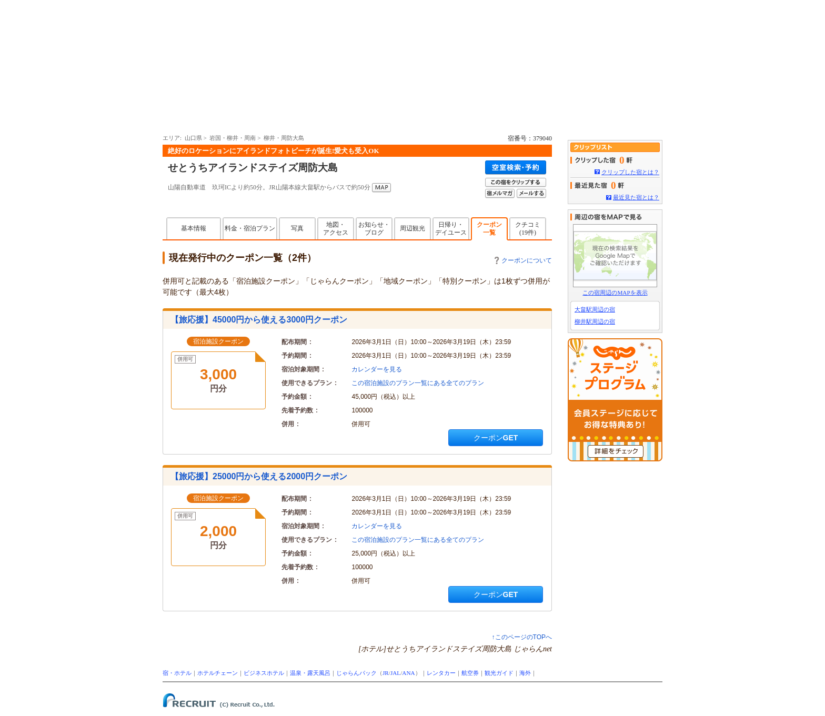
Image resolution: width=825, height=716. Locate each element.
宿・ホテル (177, 673)
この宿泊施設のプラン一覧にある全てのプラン (417, 383)
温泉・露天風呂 (310, 673)
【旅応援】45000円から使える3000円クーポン (258, 319)
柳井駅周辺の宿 (595, 321)
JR (386, 673)
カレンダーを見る (376, 369)
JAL (395, 673)
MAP (381, 188)
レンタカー (441, 673)
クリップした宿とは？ (630, 172)
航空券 (470, 673)
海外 (525, 673)
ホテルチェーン (217, 673)
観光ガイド (499, 673)
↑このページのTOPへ (522, 637)
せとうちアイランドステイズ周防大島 (253, 167)
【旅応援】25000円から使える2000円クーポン (258, 476)
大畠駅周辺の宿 (595, 309)
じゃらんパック (356, 673)
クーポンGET (496, 437)
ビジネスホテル (264, 673)
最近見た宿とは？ (636, 197)
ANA (408, 673)
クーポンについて (523, 260)
